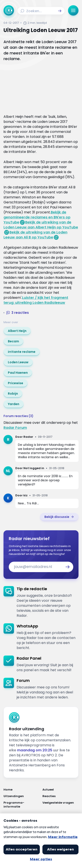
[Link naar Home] (21, 790)
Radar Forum (15, 427)
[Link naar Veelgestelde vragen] (60, 805)
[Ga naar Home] (8, 10)
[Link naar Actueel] (60, 790)
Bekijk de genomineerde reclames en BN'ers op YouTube (36, 217)
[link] (17, 331)
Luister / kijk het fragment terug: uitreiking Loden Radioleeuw (35, 300)
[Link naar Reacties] (60, 796)
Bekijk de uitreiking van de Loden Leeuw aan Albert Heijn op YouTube (40, 225)
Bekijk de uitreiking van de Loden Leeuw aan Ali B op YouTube (35, 235)
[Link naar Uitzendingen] (21, 796)
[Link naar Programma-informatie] (21, 805)
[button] (60, 11)
